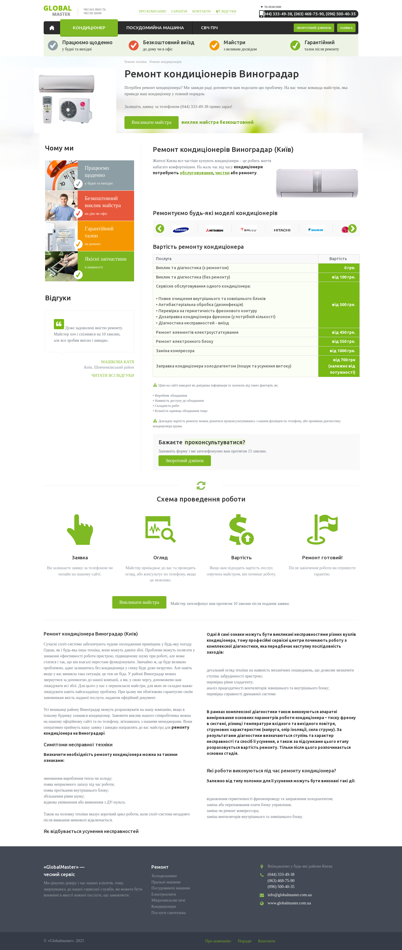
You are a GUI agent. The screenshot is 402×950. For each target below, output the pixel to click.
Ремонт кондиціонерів (166, 62)
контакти (201, 11)
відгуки (228, 11)
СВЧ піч (209, 27)
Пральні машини (166, 882)
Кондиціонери (163, 906)
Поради (244, 941)
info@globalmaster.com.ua (290, 894)
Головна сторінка (53, 28)
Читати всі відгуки (113, 375)
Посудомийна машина (155, 27)
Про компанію (218, 941)
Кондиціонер (89, 27)
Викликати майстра (152, 122)
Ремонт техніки (135, 62)
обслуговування (196, 173)
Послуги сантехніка (168, 912)
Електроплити (163, 894)
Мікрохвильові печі (168, 900)
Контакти (266, 941)
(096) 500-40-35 (341, 14)
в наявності (106, 262)
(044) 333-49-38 (277, 14)
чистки (222, 173)
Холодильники (164, 876)
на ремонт (106, 235)
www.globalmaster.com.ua (289, 903)
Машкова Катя (117, 362)
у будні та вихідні (106, 175)
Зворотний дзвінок (185, 460)
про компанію (152, 11)
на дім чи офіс (106, 205)
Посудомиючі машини (170, 888)
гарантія (179, 11)
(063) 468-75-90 (309, 14)
